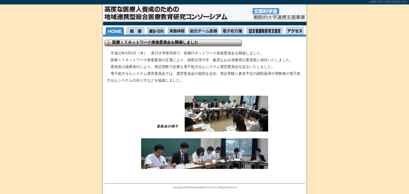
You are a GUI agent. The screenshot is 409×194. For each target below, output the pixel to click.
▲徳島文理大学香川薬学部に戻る (388, 1)
